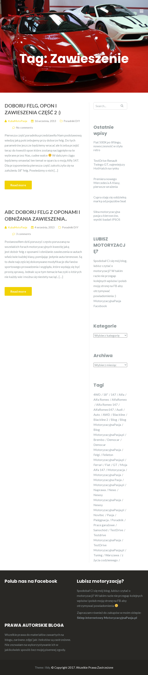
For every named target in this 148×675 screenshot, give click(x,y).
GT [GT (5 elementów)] (115, 465)
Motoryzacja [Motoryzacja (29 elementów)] (116, 470)
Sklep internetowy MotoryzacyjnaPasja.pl (107, 617)
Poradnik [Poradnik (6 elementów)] (117, 520)
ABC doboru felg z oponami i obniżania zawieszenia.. (42, 215)
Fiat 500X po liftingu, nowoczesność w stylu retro (108, 146)
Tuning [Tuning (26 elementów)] (98, 555)
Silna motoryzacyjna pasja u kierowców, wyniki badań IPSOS (106, 215)
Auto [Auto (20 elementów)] (96, 414)
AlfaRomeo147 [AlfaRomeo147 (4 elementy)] (103, 409)
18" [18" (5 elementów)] (105, 394)
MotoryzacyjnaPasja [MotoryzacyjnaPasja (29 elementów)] (107, 475)
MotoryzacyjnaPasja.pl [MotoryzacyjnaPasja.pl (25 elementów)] (108, 485)
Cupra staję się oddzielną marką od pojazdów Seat (109, 199)
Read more (18, 185)
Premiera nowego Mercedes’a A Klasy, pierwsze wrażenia (106, 182)
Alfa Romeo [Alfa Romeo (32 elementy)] (101, 399)
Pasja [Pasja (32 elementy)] (110, 515)
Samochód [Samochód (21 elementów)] (100, 530)
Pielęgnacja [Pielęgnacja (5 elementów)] (101, 520)
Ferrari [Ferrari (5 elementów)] (97, 465)
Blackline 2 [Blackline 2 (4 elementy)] (100, 419)
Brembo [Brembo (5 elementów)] (98, 439)
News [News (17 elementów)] (112, 490)
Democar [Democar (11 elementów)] (113, 439)
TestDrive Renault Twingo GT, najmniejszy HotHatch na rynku (109, 164)
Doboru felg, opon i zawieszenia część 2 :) (33, 109)
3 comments (23, 233)
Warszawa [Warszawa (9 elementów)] (112, 555)
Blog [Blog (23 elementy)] (114, 419)
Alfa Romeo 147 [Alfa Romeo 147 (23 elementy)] (107, 404)
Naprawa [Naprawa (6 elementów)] (99, 490)
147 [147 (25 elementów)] (113, 394)
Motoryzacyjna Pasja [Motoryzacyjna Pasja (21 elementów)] (107, 480)
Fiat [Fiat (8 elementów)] (107, 465)
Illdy (47, 667)
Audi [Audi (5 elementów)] (119, 409)
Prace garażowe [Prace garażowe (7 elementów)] (104, 525)
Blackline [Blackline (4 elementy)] (119, 414)
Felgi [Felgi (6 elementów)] (96, 454)
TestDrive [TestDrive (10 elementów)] (116, 530)
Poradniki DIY (72, 121)
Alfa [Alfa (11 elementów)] (121, 394)
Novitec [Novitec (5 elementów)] (98, 515)
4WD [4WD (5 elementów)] (97, 394)
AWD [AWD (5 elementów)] (106, 414)
